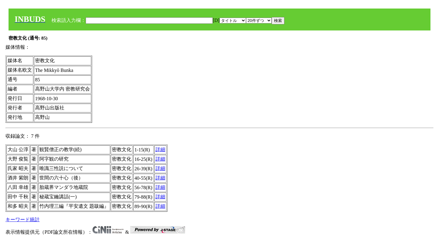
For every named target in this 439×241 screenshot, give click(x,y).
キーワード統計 (22, 219)
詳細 (160, 149)
